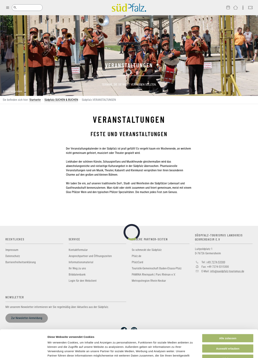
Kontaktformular (78, 250)
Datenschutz (12, 256)
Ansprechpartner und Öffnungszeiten (90, 256)
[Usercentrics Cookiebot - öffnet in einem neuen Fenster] (23, 351)
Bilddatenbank (77, 274)
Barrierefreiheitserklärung (20, 262)
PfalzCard (137, 262)
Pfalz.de (136, 256)
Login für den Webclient (83, 280)
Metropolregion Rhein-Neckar (149, 280)
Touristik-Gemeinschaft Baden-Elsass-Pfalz (157, 268)
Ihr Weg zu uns (77, 268)
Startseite (35, 100)
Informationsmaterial (81, 262)
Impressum (11, 250)
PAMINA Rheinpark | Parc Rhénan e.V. (154, 274)
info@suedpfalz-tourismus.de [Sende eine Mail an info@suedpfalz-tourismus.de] (227, 271)
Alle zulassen (227, 314)
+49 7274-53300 (215, 262)
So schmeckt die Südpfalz (147, 250)
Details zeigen (193, 350)
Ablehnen (228, 334)
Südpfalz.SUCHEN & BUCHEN (61, 100)
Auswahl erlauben (227, 324)
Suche (15, 8)
